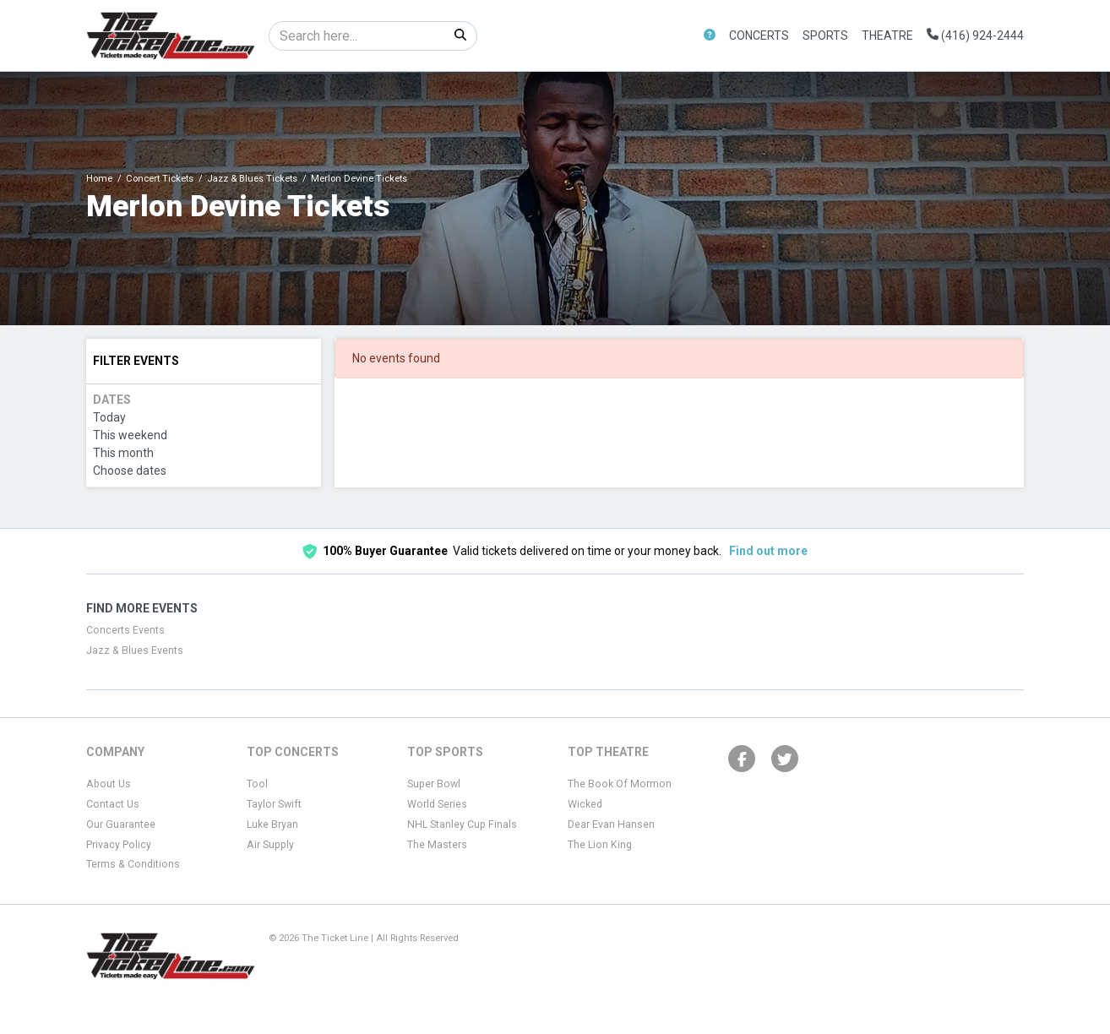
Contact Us (112, 804)
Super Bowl (433, 784)
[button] (709, 36)
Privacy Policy (118, 845)
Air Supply (270, 845)
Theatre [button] (887, 35)
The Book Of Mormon (620, 784)
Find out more (768, 551)
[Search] (357, 36)
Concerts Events (125, 630)
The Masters (437, 845)
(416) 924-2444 (975, 35)
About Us (108, 784)
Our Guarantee (120, 824)
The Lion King (600, 845)
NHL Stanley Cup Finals (462, 824)
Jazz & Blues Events (134, 650)
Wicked (585, 804)
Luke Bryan (272, 824)
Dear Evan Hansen (611, 824)
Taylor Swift (274, 804)
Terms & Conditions (133, 864)
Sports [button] (825, 35)
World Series (437, 804)
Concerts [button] (759, 35)
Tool (257, 784)
